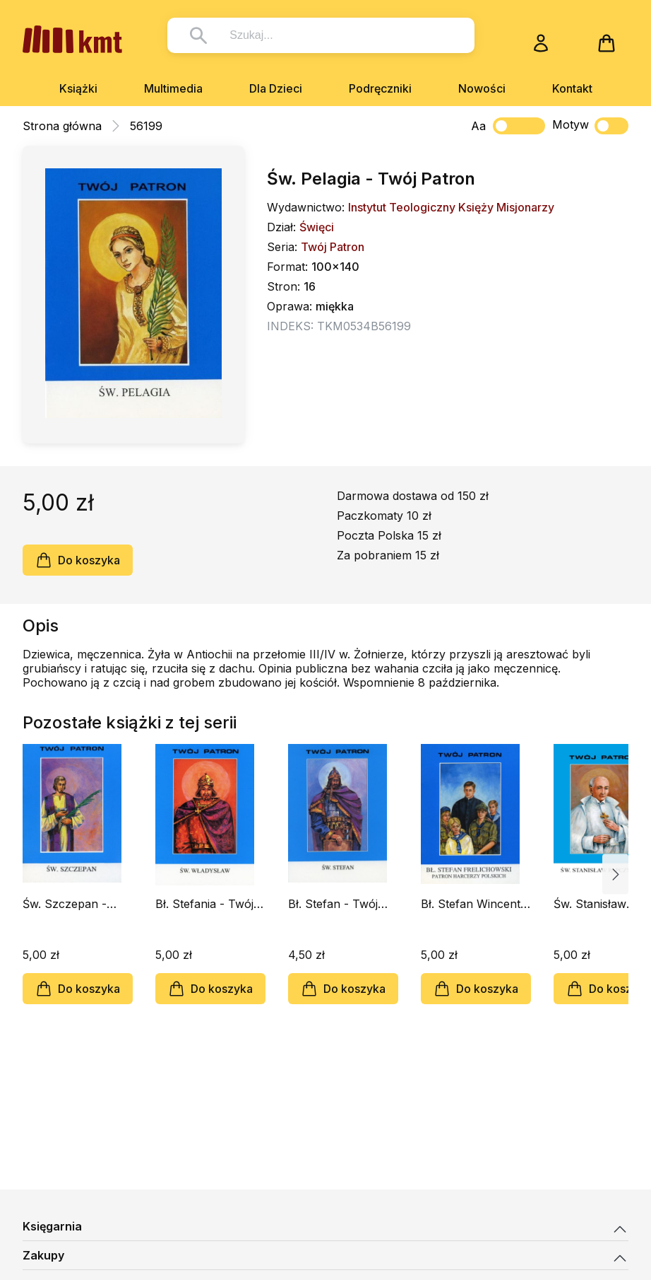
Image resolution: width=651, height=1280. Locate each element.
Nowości (482, 88)
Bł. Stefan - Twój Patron (333, 904)
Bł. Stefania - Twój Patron (204, 904)
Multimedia (173, 88)
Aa (478, 126)
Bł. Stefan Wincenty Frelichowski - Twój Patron (474, 904)
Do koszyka (77, 560)
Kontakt (572, 88)
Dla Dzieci (275, 88)
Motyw (590, 125)
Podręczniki (380, 88)
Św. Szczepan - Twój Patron (65, 904)
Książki (78, 88)
